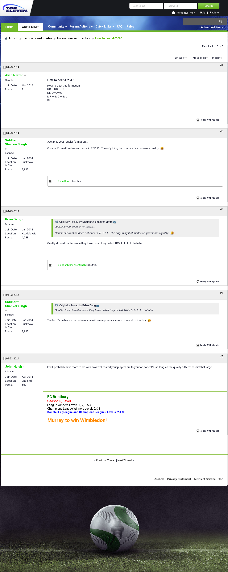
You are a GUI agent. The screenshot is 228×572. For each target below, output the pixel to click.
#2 (221, 131)
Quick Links (103, 26)
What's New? (30, 26)
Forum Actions (80, 26)
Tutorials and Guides (37, 38)
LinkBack (180, 58)
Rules (130, 26)
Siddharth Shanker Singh (72, 265)
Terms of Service (205, 479)
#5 (221, 356)
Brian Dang (64, 181)
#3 (221, 209)
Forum (9, 26)
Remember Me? (186, 12)
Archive (159, 479)
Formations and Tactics (74, 38)
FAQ (119, 26)
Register (215, 13)
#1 (221, 65)
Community (56, 26)
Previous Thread (106, 460)
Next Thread (124, 460)
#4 (221, 292)
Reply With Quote (208, 119)
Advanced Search (213, 27)
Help (202, 13)
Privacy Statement (179, 479)
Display (216, 58)
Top (221, 479)
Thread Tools (198, 58)
